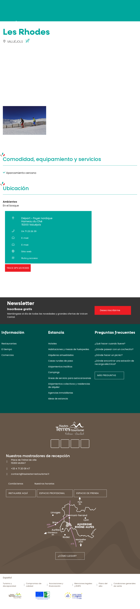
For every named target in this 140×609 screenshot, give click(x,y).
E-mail (24, 237)
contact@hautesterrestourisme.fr (30, 474)
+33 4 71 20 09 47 (20, 468)
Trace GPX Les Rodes (18, 267)
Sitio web (26, 251)
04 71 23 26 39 (28, 231)
